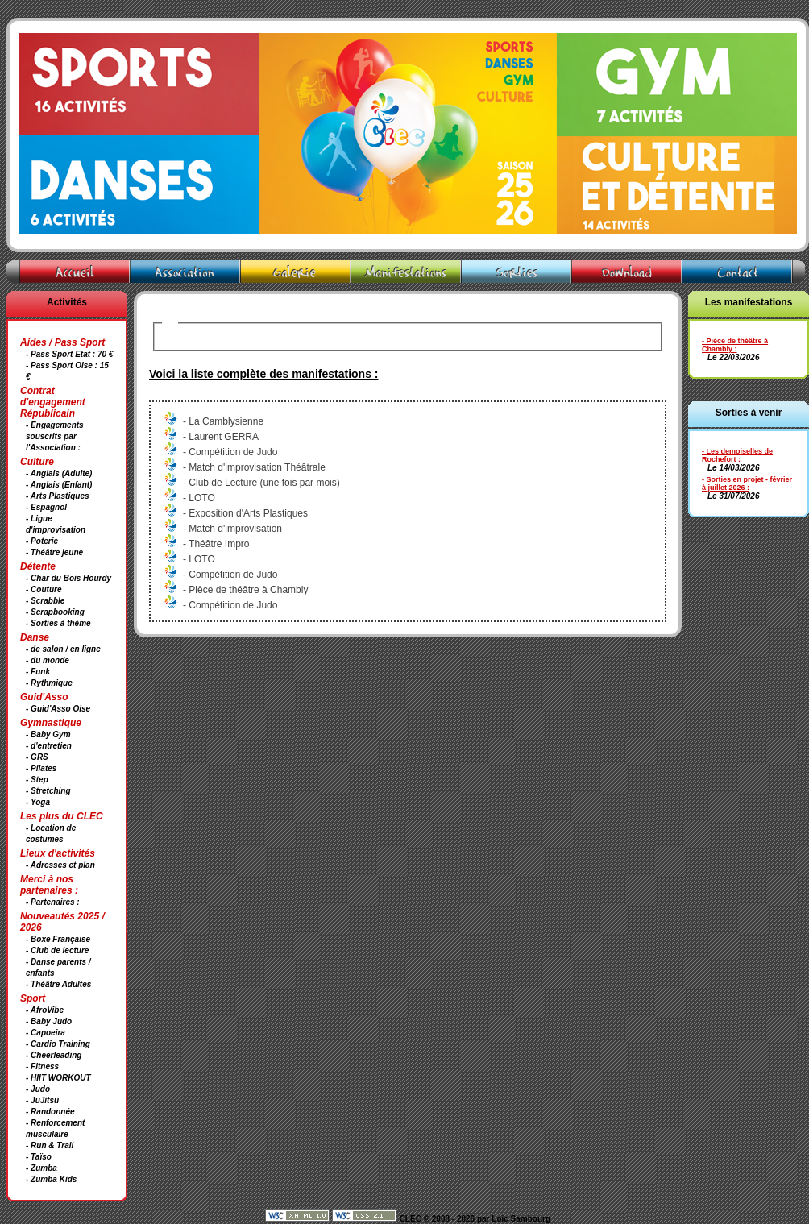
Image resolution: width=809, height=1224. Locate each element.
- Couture (43, 589)
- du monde (47, 660)
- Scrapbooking (55, 612)
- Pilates (41, 768)
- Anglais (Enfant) (59, 484)
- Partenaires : (53, 902)
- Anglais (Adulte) (59, 473)
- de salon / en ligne (63, 649)
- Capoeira (45, 1032)
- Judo (38, 1089)
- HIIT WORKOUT (58, 1077)
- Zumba (41, 1168)
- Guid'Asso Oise (58, 708)
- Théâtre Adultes (58, 984)
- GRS (37, 757)
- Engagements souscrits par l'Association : (55, 436)
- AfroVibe (45, 1010)
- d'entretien (49, 745)
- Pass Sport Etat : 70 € (69, 354)
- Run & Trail (49, 1145)
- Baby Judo (49, 1021)
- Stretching (48, 790)
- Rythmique (49, 682)
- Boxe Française (58, 939)
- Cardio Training (58, 1043)
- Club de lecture (57, 950)
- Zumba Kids (51, 1179)
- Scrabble (45, 600)
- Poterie (42, 541)
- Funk (38, 671)
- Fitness (42, 1066)
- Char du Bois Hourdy (68, 578)
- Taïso (39, 1156)
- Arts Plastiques (57, 496)
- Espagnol (46, 507)
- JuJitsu (42, 1100)
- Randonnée (50, 1111)
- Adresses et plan (60, 865)
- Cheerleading (53, 1055)
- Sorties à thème (58, 623)
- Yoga (38, 802)
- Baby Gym (48, 734)
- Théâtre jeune (54, 552)
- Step (37, 779)
